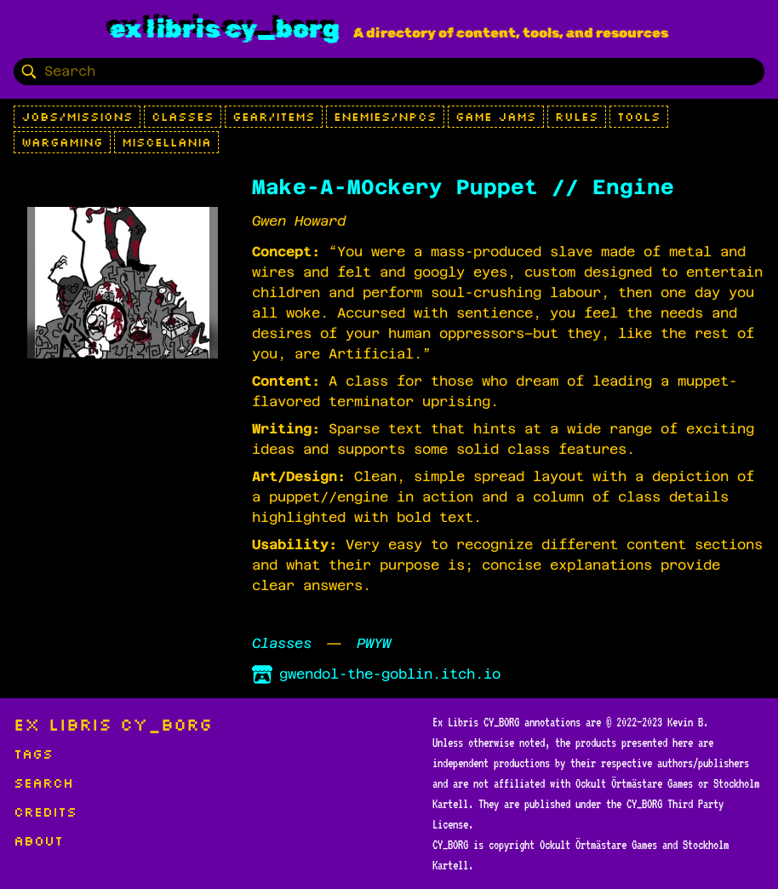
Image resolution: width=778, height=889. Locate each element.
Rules (576, 116)
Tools (639, 116)
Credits (45, 811)
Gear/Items (273, 116)
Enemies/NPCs (385, 116)
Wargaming (62, 142)
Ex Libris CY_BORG (225, 29)
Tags (33, 753)
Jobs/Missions (77, 116)
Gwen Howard (299, 221)
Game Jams (495, 116)
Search (43, 782)
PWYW (374, 643)
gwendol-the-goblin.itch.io (376, 674)
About (38, 840)
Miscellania (166, 142)
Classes (183, 116)
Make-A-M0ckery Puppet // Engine (463, 187)
